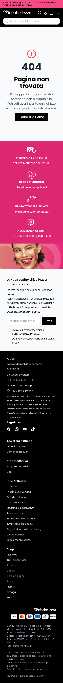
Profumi (11, 565)
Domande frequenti (18, 451)
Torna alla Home (31, 117)
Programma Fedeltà (18, 466)
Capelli (11, 570)
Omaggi (11, 592)
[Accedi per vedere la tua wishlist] (39, 13)
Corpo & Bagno (16, 576)
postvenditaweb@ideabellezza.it (26, 364)
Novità (10, 597)
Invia (49, 321)
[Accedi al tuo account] (46, 13)
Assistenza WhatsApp (19, 385)
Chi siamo (12, 486)
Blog (9, 472)
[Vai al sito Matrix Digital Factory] (31, 676)
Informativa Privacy (27, 334)
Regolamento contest (20, 540)
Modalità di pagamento (20, 508)
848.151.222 (13, 369)
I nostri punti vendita (19, 492)
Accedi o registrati (17, 446)
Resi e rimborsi (15, 513)
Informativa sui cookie (20, 524)
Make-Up (12, 554)
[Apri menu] (58, 13)
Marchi (11, 586)
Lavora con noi (15, 534)
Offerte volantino (17, 497)
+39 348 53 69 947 (20, 390)
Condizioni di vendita (19, 502)
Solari (10, 581)
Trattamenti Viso (17, 560)
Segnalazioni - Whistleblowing (24, 529)
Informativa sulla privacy (21, 518)
